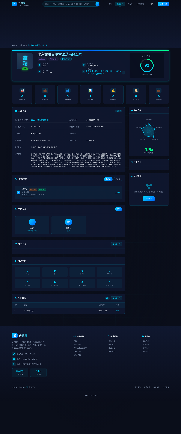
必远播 (26, 387)
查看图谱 (149, 198)
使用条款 (166, 387)
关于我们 (77, 355)
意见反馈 (146, 344)
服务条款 (146, 351)
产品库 (130, 4)
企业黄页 (120, 4)
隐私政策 (146, 348)
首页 (110, 4)
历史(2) (117, 179)
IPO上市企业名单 (80, 348)
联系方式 (66, 59)
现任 (118, 209)
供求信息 (140, 4)
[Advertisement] (90, 25)
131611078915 (30, 354)
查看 (117, 311)
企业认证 (112, 348)
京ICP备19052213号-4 (90, 395)
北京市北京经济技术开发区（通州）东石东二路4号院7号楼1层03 (105, 72)
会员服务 (112, 341)
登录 (152, 4)
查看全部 (117, 244)
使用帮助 (146, 341)
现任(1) (108, 179)
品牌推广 (112, 344)
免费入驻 (163, 4)
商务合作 (112, 351)
